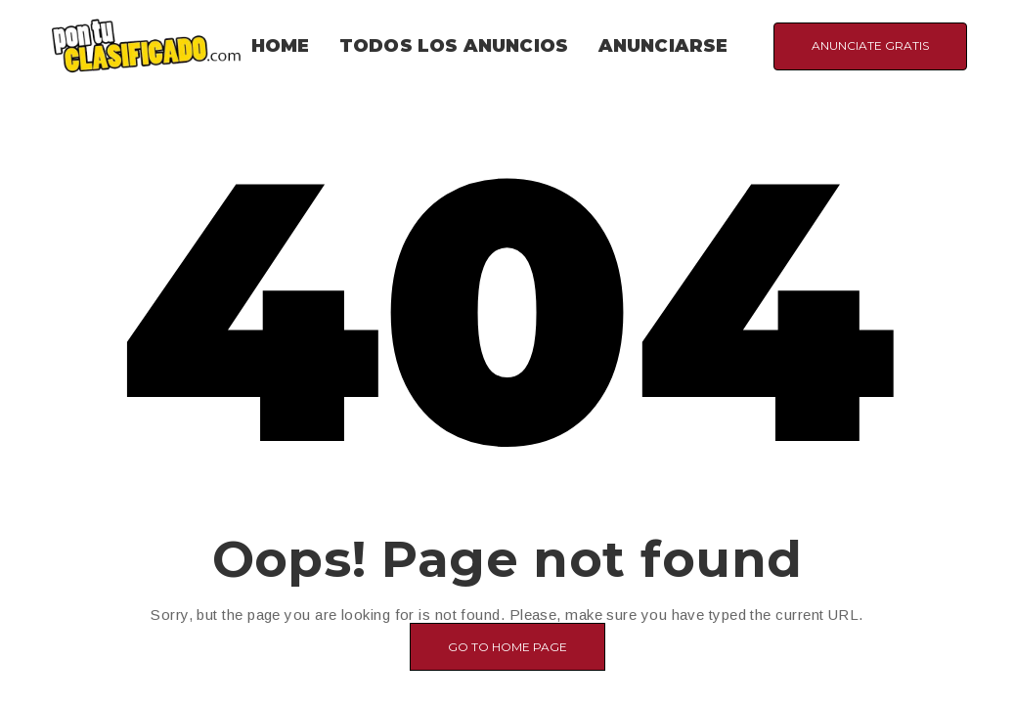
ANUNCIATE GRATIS (870, 45)
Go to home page (507, 646)
